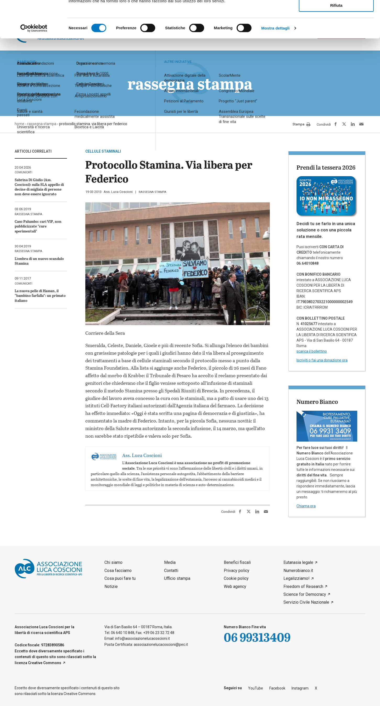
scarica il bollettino (312, 351)
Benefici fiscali (237, 562)
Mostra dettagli (275, 65)
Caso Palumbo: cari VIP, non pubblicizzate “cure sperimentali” (38, 226)
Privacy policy (236, 570)
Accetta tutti (336, 12)
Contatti (171, 570)
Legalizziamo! (296, 578)
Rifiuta (336, 42)
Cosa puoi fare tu (120, 578)
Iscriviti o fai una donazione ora (322, 360)
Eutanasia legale (298, 562)
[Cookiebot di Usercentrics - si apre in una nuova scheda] (34, 65)
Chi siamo (113, 562)
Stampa (301, 124)
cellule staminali (103, 151)
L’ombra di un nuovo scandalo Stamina (39, 261)
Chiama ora (306, 506)
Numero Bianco (317, 401)
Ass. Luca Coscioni (118, 192)
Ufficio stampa (177, 578)
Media (170, 562)
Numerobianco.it (298, 570)
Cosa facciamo (118, 570)
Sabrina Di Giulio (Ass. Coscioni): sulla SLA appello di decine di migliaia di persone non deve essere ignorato (39, 187)
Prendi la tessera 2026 (326, 167)
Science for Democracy (304, 594)
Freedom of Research (303, 586)
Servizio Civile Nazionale (306, 602)
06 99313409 (257, 637)
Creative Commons (44, 663)
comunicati (23, 172)
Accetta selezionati (336, 27)
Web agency (235, 586)
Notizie (111, 586)
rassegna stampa (152, 192)
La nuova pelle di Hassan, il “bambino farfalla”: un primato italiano (40, 295)
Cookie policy (236, 578)
